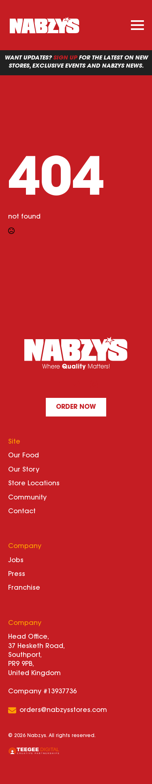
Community (27, 498)
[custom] (76, 384)
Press (16, 574)
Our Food (23, 456)
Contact (22, 511)
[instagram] (94, 384)
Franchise (24, 588)
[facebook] (58, 384)
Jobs (16, 560)
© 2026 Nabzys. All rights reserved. (52, 735)
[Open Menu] (137, 25)
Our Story (23, 470)
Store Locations (34, 483)
